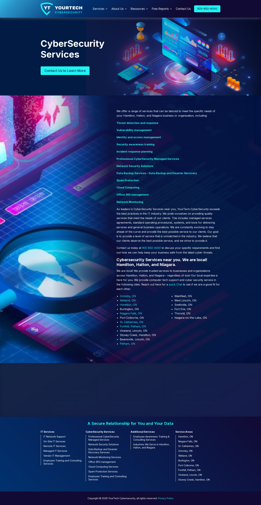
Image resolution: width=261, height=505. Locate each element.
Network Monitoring (130, 202)
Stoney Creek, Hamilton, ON (194, 479)
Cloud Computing (128, 187)
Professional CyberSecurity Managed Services (148, 159)
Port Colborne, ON (188, 465)
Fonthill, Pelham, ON (133, 326)
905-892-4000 (151, 248)
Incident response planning (134, 151)
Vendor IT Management (56, 455)
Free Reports (160, 8)
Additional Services (142, 431)
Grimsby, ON (128, 296)
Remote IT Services (54, 446)
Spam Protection (128, 180)
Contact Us (183, 8)
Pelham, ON (127, 343)
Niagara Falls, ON (131, 313)
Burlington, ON (186, 460)
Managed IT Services (55, 450)
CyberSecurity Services (100, 431)
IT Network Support (54, 436)
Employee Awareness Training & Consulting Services (151, 438)
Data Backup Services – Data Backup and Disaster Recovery (157, 173)
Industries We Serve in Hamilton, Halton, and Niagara (151, 446)
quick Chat (175, 284)
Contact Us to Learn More (65, 71)
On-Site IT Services (54, 441)
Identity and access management (139, 137)
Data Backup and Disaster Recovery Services (102, 451)
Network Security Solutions (135, 166)
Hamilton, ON (128, 304)
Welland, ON (128, 300)
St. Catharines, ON (131, 322)
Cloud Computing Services (103, 466)
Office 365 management (133, 194)
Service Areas (184, 431)
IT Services (47, 431)
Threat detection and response (137, 123)
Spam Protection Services (103, 471)
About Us (117, 8)
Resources (138, 8)
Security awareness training (135, 144)
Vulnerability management (134, 130)
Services (98, 8)
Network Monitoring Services (104, 457)
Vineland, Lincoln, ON (190, 474)
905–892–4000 (207, 8)
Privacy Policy (165, 498)
